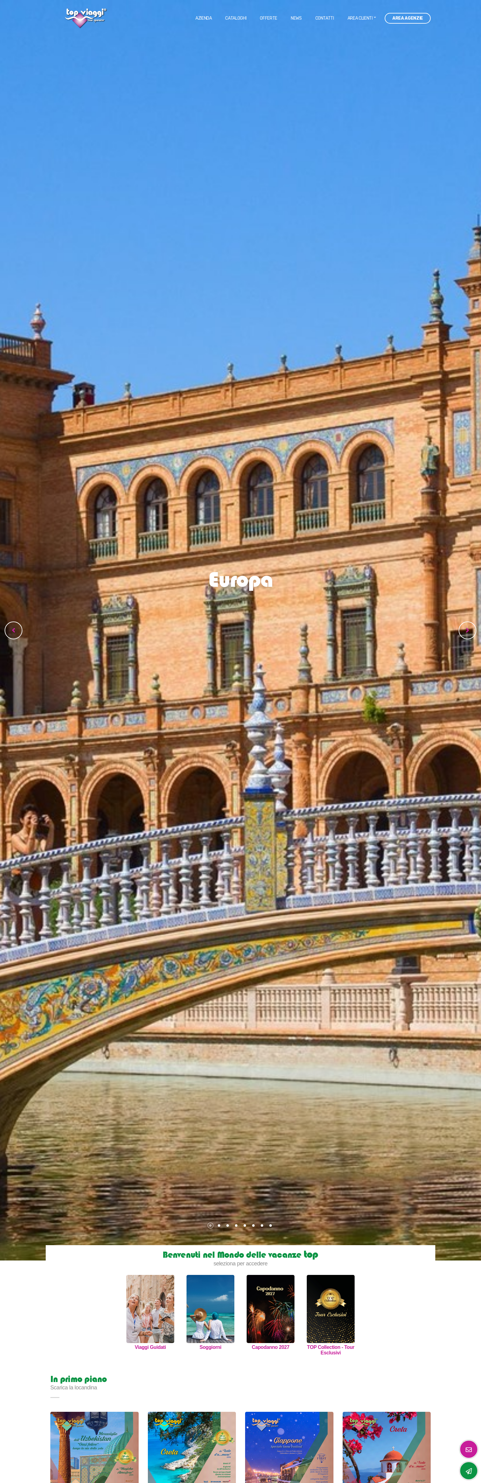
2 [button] (219, 1225)
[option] (240, 630)
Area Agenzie (407, 18)
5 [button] (245, 1225)
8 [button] (270, 1225)
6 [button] (253, 1225)
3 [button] (227, 1225)
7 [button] (262, 1225)
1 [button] (210, 1225)
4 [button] (236, 1225)
